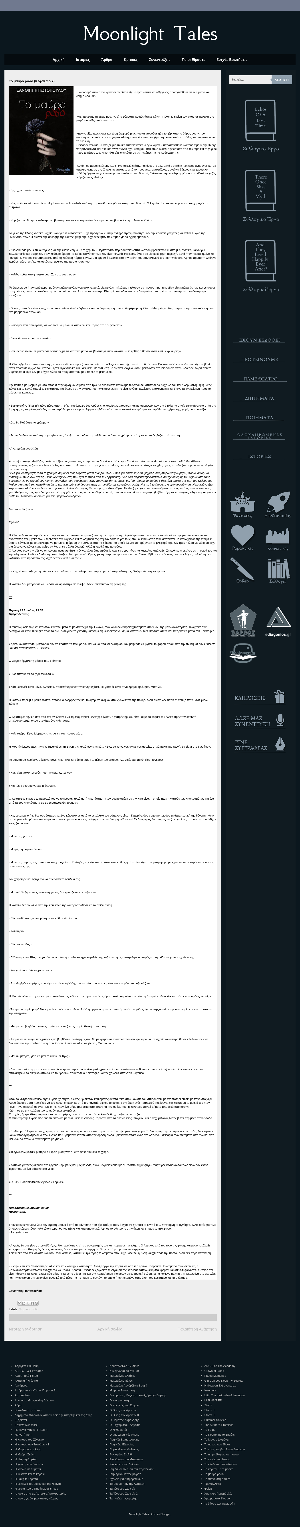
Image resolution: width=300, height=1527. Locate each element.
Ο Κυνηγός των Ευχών (124, 1405)
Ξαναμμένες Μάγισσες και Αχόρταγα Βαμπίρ (137, 1395)
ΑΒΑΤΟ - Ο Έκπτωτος (29, 1370)
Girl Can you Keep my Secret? (223, 1380)
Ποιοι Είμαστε (193, 60)
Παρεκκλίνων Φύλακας (124, 1449)
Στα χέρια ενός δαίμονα (124, 1464)
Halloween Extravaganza (220, 1385)
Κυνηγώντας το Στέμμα (124, 1370)
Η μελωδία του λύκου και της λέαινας (38, 1483)
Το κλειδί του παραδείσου (220, 1464)
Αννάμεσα (21, 1385)
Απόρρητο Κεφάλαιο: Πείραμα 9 (35, 1390)
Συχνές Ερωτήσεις (232, 60)
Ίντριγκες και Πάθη (26, 1366)
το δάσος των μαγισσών (219, 1503)
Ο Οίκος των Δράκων (122, 1410)
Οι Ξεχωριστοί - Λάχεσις (124, 1425)
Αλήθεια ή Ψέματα (26, 1380)
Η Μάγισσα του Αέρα (28, 1449)
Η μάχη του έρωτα (26, 1479)
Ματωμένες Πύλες (121, 1380)
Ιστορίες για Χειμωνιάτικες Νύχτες (36, 1498)
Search (282, 80)
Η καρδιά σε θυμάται (28, 1469)
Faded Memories (215, 1375)
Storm (208, 1405)
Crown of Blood (214, 1370)
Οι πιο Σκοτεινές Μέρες (124, 1434)
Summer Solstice (215, 1420)
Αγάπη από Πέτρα (26, 1375)
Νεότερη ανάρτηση (25, 1329)
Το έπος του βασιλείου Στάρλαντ (224, 1449)
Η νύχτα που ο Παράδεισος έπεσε (36, 1488)
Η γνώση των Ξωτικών (29, 1464)
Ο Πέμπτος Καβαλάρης (124, 1420)
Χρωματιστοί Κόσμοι (217, 1498)
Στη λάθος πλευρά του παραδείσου (131, 1469)
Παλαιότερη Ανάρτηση (197, 1329)
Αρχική (59, 60)
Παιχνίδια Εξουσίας (121, 1444)
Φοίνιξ (208, 1488)
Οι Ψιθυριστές (118, 1429)
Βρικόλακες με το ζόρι (28, 1410)
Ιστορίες (83, 60)
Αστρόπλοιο (22, 1395)
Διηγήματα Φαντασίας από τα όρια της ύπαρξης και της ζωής (53, 1415)
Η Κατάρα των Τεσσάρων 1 (32, 1444)
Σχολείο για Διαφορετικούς (126, 1479)
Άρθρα (106, 60)
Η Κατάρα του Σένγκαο (29, 1439)
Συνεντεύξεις (159, 60)
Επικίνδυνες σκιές (26, 1425)
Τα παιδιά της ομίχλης (123, 1498)
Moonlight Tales (150, 33)
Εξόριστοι (21, 1420)
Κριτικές (131, 60)
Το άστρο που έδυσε (217, 1444)
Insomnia (210, 1390)
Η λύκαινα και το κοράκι (30, 1474)
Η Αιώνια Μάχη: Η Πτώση (31, 1429)
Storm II (209, 1410)
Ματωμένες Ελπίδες (122, 1375)
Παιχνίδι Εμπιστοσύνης (124, 1439)
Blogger (165, 1514)
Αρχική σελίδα (109, 1329)
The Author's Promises (218, 1425)
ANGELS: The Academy (219, 1366)
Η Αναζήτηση (23, 1434)
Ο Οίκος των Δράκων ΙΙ (124, 1415)
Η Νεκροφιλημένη (26, 1459)
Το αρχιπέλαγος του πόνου (221, 1454)
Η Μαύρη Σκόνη (25, 1454)
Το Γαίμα (209, 1429)
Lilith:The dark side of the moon (224, 1395)
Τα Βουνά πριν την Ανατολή (127, 1483)
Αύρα (18, 1405)
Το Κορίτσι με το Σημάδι (219, 1434)
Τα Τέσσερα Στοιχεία (122, 1488)
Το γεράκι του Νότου (217, 1459)
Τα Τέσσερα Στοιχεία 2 (123, 1493)
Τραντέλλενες (213, 1483)
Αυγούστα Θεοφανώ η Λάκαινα (34, 1400)
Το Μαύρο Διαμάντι (216, 1439)
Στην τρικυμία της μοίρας (125, 1474)
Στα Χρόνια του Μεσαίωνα (126, 1459)
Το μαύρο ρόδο (28, 1309)
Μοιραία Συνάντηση (122, 1390)
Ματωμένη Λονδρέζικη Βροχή (128, 1385)
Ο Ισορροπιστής (119, 1400)
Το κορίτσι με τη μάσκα (218, 1469)
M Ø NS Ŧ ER (213, 1400)
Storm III (209, 1415)
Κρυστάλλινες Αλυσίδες (124, 1366)
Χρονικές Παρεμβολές (218, 1493)
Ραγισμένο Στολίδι (120, 1454)
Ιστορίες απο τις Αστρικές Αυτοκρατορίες (40, 1493)
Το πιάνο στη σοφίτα (217, 1479)
